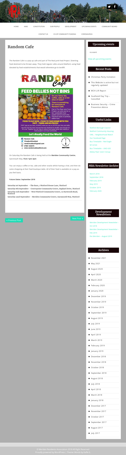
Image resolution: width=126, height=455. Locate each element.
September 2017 (99, 422)
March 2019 (96, 340)
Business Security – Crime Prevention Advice (103, 105)
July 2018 (95, 384)
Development (70, 26)
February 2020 (96, 191)
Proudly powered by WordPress (50, 452)
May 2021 (95, 263)
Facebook (114, 6)
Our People (55, 26)
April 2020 (96, 274)
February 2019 (96, 180)
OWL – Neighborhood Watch (101, 134)
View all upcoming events (99, 59)
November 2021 (98, 258)
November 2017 (98, 411)
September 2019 (99, 312)
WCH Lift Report (98, 90)
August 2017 (97, 427)
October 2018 (97, 367)
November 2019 (98, 302)
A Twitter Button (109, 6)
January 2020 (97, 291)
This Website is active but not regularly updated (104, 83)
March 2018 (94, 174)
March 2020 (96, 280)
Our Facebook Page (97, 138)
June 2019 (96, 329)
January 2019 (97, 351)
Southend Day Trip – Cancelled (100, 97)
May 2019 (94, 184)
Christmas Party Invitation (103, 77)
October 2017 (97, 417)
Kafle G (87, 452)
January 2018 (97, 400)
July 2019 (95, 323)
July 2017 (95, 433)
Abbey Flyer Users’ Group (100, 152)
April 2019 (96, 334)
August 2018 (97, 378)
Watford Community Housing (102, 131)
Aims (26, 26)
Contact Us (43, 34)
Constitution (39, 26)
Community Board (109, 26)
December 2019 (98, 296)
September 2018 (96, 177)
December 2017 (98, 406)
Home (16, 26)
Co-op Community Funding (64, 34)
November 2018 (98, 362)
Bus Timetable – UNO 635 (100, 148)
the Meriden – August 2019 (101, 236)
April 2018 (96, 389)
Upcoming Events (89, 26)
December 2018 (98, 356)
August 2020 (97, 269)
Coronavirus (86, 34)
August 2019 (97, 318)
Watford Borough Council (100, 128)
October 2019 (95, 187)
